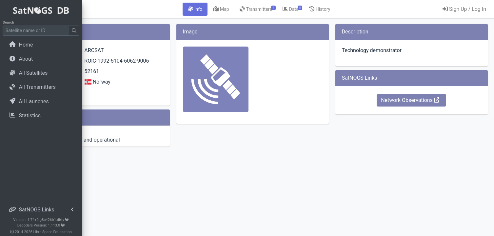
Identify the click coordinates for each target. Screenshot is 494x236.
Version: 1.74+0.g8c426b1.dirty (41, 220)
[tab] (231, 9)
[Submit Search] (74, 31)
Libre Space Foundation (52, 232)
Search (8, 22)
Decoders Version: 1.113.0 (41, 225)
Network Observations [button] (422, 100)
